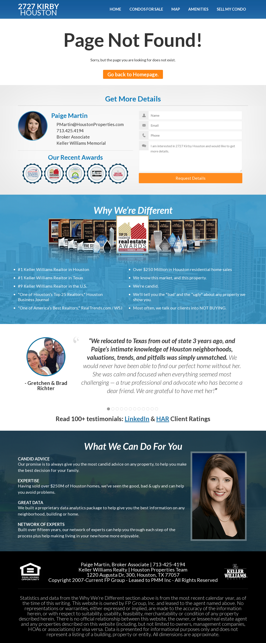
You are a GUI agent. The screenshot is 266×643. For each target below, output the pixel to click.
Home (115, 9)
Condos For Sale (146, 9)
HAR (162, 418)
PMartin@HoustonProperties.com (90, 124)
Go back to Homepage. (133, 74)
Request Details (191, 178)
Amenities (198, 9)
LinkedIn (137, 418)
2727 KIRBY (38, 9)
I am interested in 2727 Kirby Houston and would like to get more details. (191, 156)
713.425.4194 (70, 130)
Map (175, 9)
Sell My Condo (231, 9)
